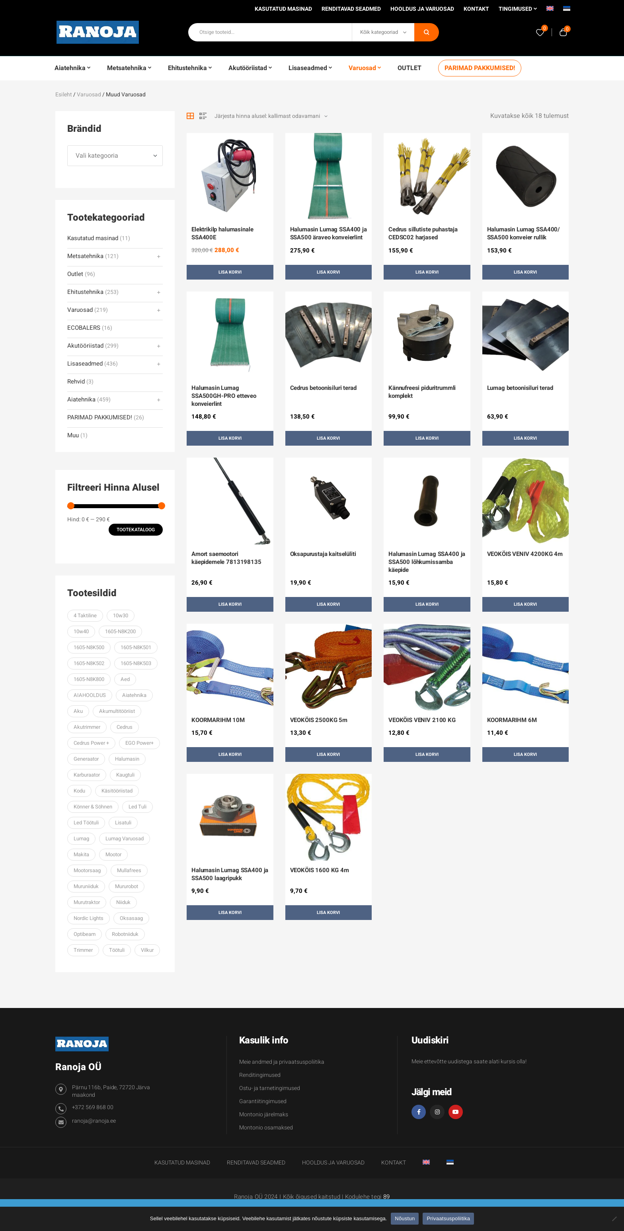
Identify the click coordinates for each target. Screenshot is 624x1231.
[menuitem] (550, 11)
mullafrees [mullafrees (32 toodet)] (129, 870)
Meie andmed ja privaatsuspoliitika (281, 1062)
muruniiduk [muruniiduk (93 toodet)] (86, 886)
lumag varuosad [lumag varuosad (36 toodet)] (124, 838)
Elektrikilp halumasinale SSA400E (222, 233)
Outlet (75, 274)
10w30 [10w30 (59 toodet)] (120, 615)
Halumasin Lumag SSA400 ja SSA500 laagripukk (229, 874)
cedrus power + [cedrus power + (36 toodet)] (91, 743)
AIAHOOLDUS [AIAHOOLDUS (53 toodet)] (90, 695)
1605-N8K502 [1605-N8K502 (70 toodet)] (89, 663)
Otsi (426, 32)
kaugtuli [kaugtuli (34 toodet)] (125, 775)
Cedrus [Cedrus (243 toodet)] (125, 727)
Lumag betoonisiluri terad (520, 388)
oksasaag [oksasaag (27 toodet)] (131, 918)
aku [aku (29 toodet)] (78, 711)
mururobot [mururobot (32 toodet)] (126, 886)
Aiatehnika (81, 399)
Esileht (63, 94)
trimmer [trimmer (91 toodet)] (83, 950)
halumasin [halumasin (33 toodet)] (127, 759)
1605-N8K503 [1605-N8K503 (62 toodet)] (136, 663)
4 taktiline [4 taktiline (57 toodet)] (85, 615)
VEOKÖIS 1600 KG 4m (319, 870)
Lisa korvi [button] (230, 272)
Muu (73, 435)
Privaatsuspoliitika (448, 1218)
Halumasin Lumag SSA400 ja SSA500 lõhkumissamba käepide (426, 562)
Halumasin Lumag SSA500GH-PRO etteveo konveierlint (223, 396)
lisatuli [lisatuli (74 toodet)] (123, 822)
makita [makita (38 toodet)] (81, 854)
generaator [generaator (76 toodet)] (86, 759)
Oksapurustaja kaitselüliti (323, 554)
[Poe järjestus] (271, 116)
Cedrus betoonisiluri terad (323, 388)
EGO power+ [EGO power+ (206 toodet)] (139, 743)
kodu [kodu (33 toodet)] (79, 791)
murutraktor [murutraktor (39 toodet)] (87, 902)
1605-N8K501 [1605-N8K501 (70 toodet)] (136, 647)
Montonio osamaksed (266, 1127)
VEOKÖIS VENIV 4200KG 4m (525, 554)
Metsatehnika (85, 256)
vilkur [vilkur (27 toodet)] (147, 950)
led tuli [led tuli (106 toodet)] (137, 806)
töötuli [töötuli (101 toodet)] (117, 950)
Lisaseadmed (85, 364)
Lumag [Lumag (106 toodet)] (81, 838)
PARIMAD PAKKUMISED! (99, 417)
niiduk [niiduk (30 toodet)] (123, 902)
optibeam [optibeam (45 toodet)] (85, 934)
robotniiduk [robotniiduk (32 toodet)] (125, 934)
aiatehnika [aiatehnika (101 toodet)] (134, 695)
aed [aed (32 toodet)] (125, 679)
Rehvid (76, 382)
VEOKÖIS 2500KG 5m (318, 720)
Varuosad (89, 94)
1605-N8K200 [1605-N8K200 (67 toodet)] (120, 631)
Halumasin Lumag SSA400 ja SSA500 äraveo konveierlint (328, 233)
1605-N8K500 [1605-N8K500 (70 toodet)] (89, 647)
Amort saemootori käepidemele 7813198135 (226, 558)
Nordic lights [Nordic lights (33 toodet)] (88, 918)
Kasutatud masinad (92, 238)
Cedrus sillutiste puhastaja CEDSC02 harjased (423, 233)
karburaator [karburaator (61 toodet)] (87, 775)
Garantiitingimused (263, 1101)
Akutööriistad (85, 346)
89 (386, 1196)
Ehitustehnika (85, 292)
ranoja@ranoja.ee (94, 1121)
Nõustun (405, 1218)
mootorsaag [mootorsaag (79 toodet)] (87, 870)
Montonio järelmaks (263, 1114)
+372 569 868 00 (92, 1107)
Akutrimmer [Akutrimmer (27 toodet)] (87, 727)
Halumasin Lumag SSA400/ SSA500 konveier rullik (523, 233)
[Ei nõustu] (614, 1219)
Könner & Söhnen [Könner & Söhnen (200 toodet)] (93, 806)
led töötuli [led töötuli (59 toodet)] (86, 822)
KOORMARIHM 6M (512, 720)
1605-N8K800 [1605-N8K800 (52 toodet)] (89, 679)
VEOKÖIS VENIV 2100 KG (422, 720)
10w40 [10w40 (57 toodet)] (81, 631)
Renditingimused (260, 1075)
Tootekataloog (136, 529)
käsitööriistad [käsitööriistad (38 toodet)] (117, 791)
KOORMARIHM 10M (218, 720)
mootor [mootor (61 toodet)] (113, 854)
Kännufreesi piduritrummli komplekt (422, 392)
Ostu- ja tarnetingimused (269, 1088)
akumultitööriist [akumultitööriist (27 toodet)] (117, 711)
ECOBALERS (83, 328)
